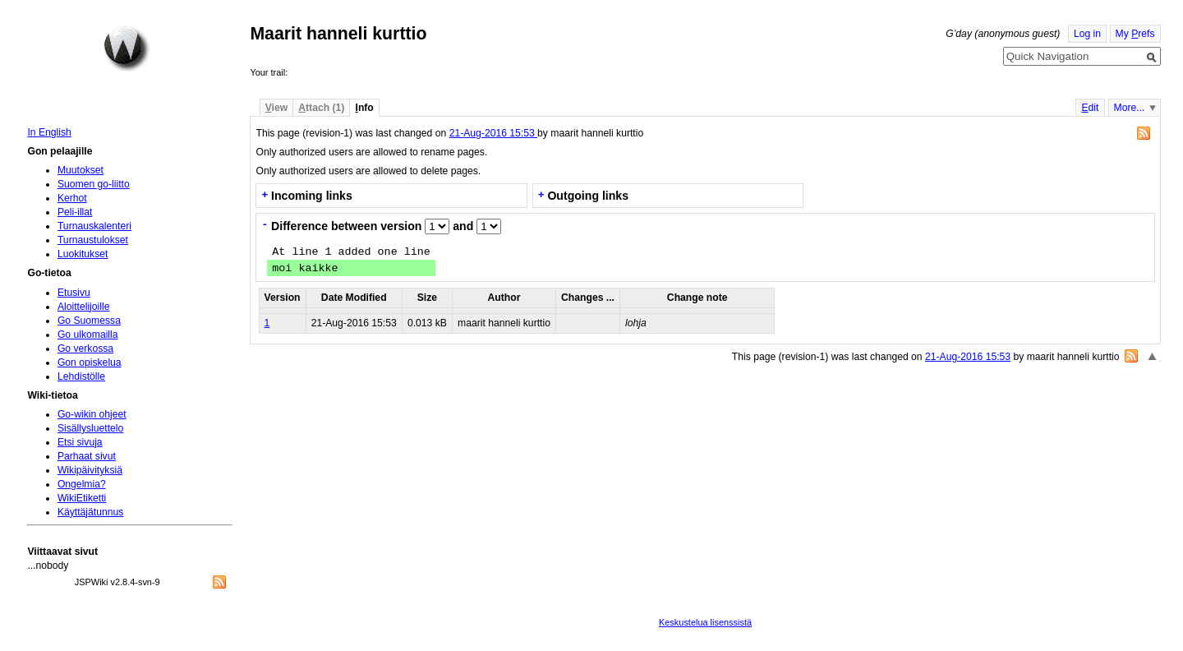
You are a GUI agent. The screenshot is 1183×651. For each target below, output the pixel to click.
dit (1089, 107)
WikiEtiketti (82, 498)
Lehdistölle (81, 376)
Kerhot (72, 198)
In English (49, 132)
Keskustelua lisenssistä (705, 622)
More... (1129, 107)
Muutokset (81, 170)
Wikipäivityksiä (90, 470)
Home (126, 48)
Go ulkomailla (88, 334)
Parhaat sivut (87, 456)
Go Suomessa (89, 320)
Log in (1087, 33)
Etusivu (74, 292)
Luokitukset (83, 254)
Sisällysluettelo (90, 428)
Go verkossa (85, 348)
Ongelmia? (82, 484)
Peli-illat (75, 212)
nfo (365, 107)
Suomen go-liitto (94, 184)
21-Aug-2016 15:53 (493, 133)
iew (276, 107)
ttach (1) (321, 107)
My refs (1135, 33)
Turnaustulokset (93, 240)
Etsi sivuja (80, 442)
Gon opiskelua (90, 362)
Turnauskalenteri (94, 226)
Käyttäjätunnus (90, 512)
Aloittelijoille (84, 306)
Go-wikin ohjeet (92, 414)
